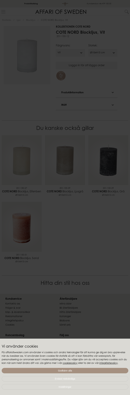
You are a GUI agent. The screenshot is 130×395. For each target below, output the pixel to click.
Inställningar (65, 387)
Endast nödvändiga (65, 378)
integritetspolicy (108, 363)
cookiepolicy (70, 363)
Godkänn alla (65, 370)
